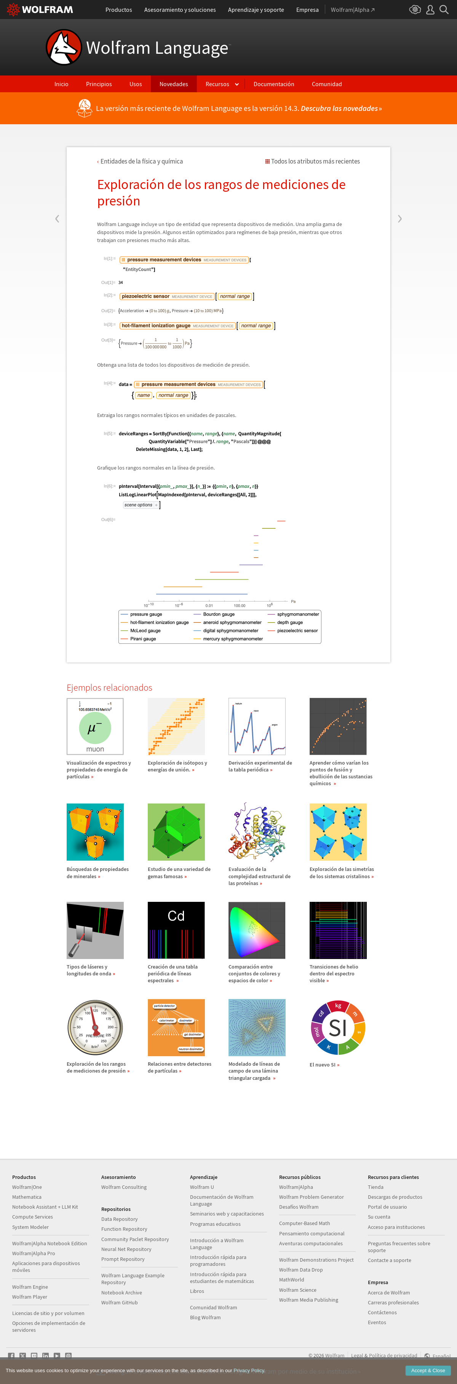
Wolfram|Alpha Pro (33, 1253)
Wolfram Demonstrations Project (316, 1259)
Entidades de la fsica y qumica (142, 161)
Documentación (274, 84)
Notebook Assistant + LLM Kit (45, 1206)
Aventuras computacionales (311, 1243)
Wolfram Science (297, 1289)
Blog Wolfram (205, 1317)
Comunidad (327, 84)
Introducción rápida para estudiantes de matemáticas (222, 1278)
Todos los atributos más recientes (315, 161)
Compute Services (32, 1216)
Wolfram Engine (30, 1286)
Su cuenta (379, 1216)
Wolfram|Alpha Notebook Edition (49, 1243)
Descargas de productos (395, 1196)
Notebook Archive (121, 1292)
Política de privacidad (393, 1355)
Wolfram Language (158, 47)
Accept (428, 1376)
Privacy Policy (248, 1376)
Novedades (174, 84)
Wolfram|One (27, 1187)
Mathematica (27, 1196)
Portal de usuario (387, 1206)
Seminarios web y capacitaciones (227, 1213)
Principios (99, 84)
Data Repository (119, 1219)
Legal (357, 1355)
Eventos (377, 1322)
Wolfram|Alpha (296, 1187)
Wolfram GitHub (119, 1302)
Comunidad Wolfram (213, 1307)
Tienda (375, 1187)
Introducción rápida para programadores (218, 1260)
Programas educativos (215, 1223)
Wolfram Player (29, 1296)
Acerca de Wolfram (389, 1292)
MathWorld (291, 1279)
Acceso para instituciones (396, 1227)
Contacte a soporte (389, 1260)
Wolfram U (202, 1187)
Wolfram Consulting (124, 1187)
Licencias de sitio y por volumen (48, 1313)
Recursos (217, 84)
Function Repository (124, 1228)
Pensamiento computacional (312, 1233)
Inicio (61, 84)
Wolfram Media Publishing (308, 1299)
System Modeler (30, 1227)
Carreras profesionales (393, 1302)
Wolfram (335, 1355)
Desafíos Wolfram (299, 1206)
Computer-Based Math (304, 1223)
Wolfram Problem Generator (311, 1196)
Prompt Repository (123, 1259)
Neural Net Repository (126, 1249)
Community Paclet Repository (135, 1239)
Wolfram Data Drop (301, 1269)
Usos (135, 84)
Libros (197, 1291)
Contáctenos (382, 1312)
